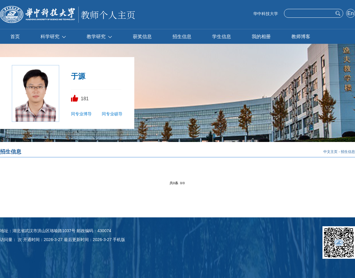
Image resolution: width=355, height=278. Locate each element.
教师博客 (300, 36)
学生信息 (221, 36)
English (350, 13)
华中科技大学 (265, 13)
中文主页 (330, 152)
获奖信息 (142, 36)
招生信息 (181, 36)
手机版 (119, 239)
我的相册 (261, 36)
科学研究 (53, 36)
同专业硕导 (112, 113)
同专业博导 (81, 113)
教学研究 (99, 36)
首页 (15, 36)
